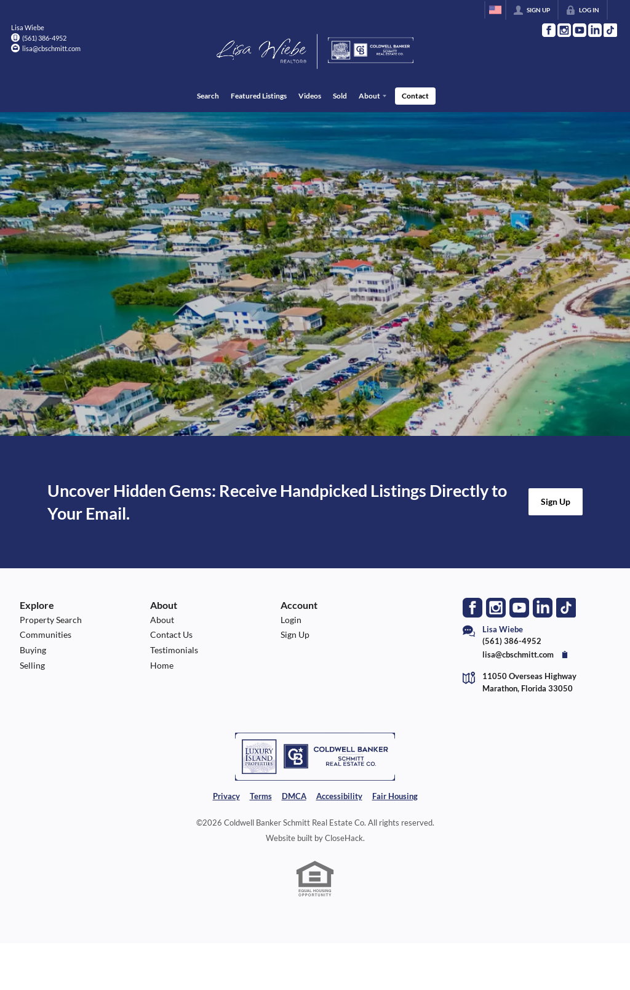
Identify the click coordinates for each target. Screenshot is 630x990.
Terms (261, 795)
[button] (555, 501)
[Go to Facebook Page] (549, 30)
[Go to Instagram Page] (564, 30)
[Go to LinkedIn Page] (595, 30)
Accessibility (339, 795)
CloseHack (344, 838)
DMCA (294, 795)
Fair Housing (395, 795)
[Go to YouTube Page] (579, 30)
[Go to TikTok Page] (610, 30)
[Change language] (495, 9)
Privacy (226, 795)
